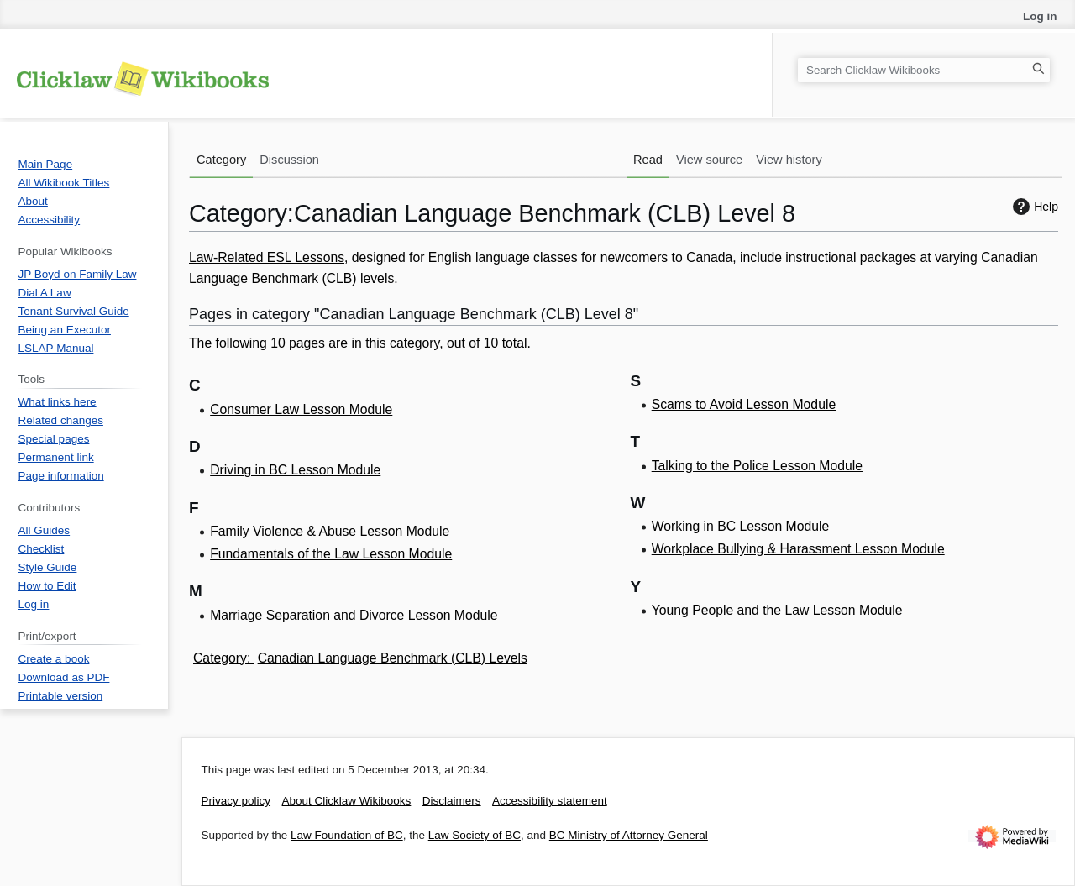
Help (1033, 206)
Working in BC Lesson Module (741, 526)
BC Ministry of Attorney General (628, 835)
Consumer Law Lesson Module (301, 409)
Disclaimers (451, 800)
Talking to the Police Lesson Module (757, 466)
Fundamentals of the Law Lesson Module (331, 554)
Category (220, 658)
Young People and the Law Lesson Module (777, 610)
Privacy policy (236, 800)
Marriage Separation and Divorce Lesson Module (353, 615)
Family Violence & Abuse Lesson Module (329, 531)
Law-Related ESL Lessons (266, 257)
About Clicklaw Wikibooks (347, 800)
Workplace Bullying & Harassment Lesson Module (798, 549)
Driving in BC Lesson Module (295, 470)
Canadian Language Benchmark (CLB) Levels (392, 658)
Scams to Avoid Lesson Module (744, 404)
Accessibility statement (549, 800)
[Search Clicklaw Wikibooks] (924, 70)
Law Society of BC (474, 835)
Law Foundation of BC (347, 835)
